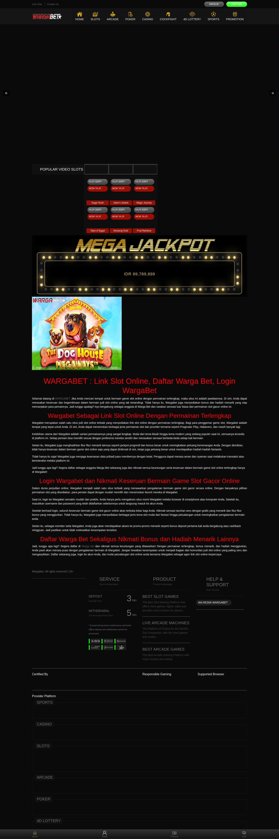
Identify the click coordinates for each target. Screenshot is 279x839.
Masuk (214, 4)
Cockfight (167, 19)
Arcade (111, 19)
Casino (146, 19)
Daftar (236, 4)
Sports (213, 19)
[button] (6, 93)
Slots (93, 19)
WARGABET (62, 398)
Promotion (235, 19)
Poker (129, 19)
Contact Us (53, 4)
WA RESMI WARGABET (213, 602)
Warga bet (88, 546)
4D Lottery (191, 19)
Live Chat (37, 4)
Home (77, 19)
